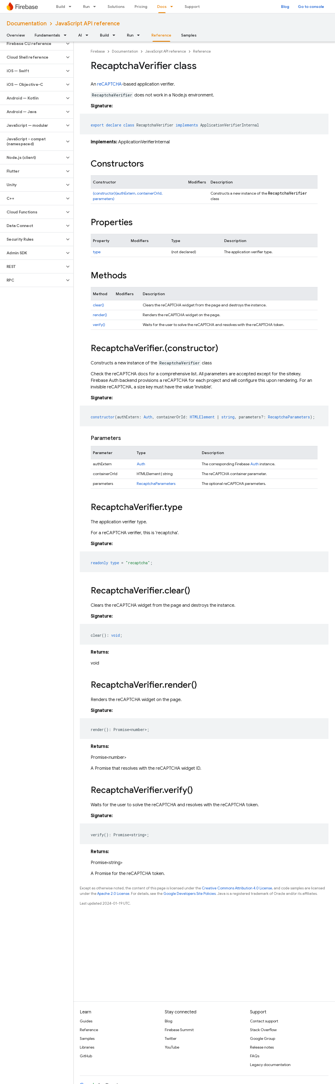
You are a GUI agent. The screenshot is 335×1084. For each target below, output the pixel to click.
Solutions (116, 6)
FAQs (254, 1055)
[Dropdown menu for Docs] (173, 6)
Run (86, 6)
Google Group (262, 1038)
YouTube (172, 1047)
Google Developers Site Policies (189, 893)
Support (192, 6)
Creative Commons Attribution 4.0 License (237, 888)
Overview (16, 35)
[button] (32, 43)
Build (60, 6)
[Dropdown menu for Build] (71, 6)
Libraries (87, 1047)
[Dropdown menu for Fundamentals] (66, 35)
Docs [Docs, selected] (162, 6)
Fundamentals (47, 35)
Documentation (27, 23)
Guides (86, 1021)
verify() (99, 324)
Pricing (141, 6)
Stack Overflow (263, 1029)
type (96, 251)
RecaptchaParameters (156, 483)
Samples (189, 35)
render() (100, 314)
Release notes (262, 1047)
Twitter (170, 1038)
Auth (141, 463)
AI (80, 35)
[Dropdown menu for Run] (96, 6)
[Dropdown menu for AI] (88, 35)
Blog (285, 6)
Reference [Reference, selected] (161, 35)
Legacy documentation (270, 1064)
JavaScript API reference (87, 23)
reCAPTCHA (109, 84)
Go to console (311, 6)
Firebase (98, 51)
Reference (202, 51)
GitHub (86, 1055)
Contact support (264, 1021)
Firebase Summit (179, 1029)
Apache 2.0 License (113, 893)
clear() (98, 305)
